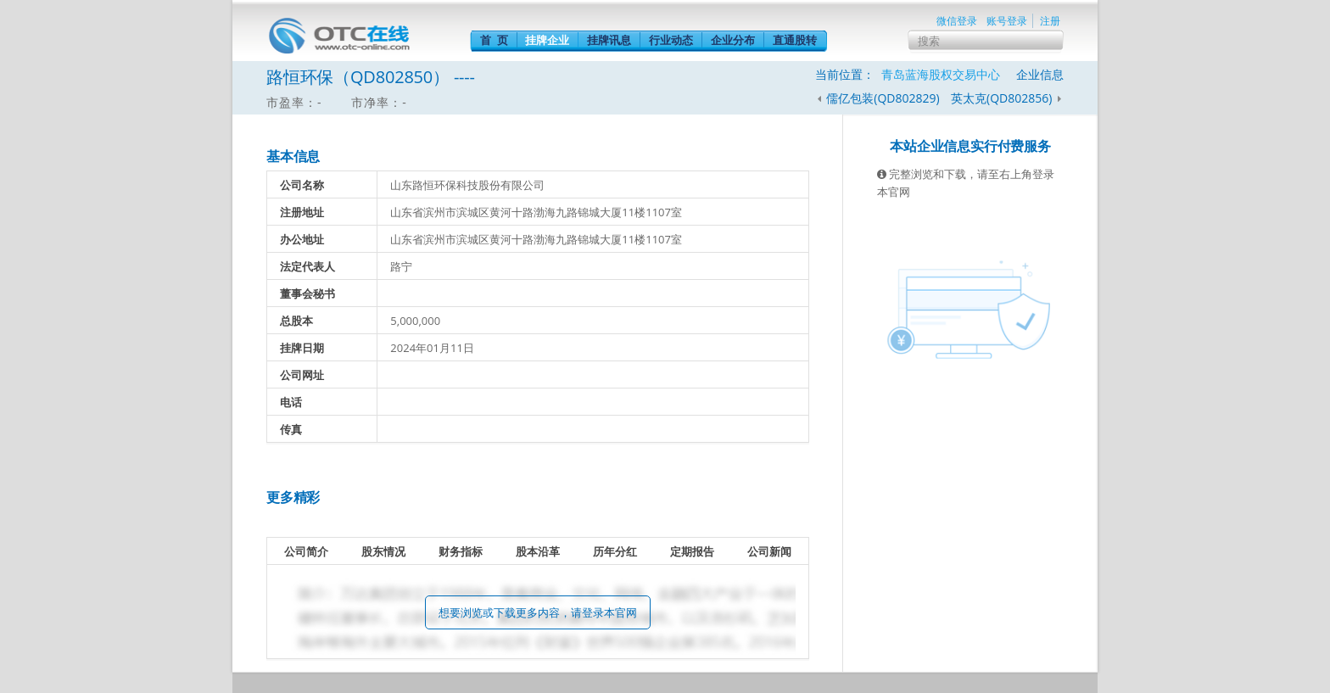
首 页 (494, 40)
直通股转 (795, 40)
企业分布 (733, 40)
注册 (1050, 21)
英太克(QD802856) (1003, 98)
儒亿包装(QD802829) (882, 98)
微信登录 (956, 21)
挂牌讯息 (609, 40)
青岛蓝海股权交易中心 (940, 74)
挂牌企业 (547, 40)
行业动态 (671, 40)
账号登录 (1006, 21)
